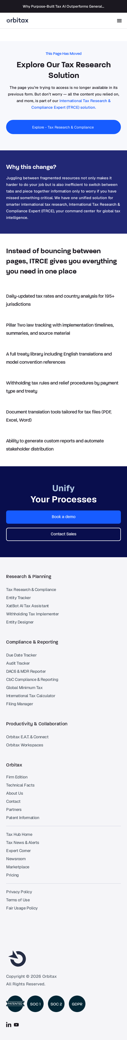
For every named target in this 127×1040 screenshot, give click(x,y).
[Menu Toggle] (119, 20)
